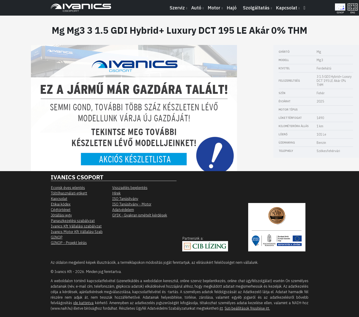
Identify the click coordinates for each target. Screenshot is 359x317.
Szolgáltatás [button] (256, 8)
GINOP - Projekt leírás (69, 242)
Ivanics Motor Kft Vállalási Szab (77, 231)
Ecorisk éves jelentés (68, 187)
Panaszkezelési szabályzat (73, 220)
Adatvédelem (123, 209)
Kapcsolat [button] (286, 8)
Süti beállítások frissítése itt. (247, 308)
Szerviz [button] (177, 8)
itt (221, 308)
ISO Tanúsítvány (125, 198)
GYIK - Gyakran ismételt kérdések (139, 215)
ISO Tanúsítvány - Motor (131, 204)
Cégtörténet (61, 209)
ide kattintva (83, 302)
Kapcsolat (59, 198)
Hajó (232, 8)
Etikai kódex (61, 204)
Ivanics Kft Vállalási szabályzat (76, 226)
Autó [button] (196, 8)
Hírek (116, 193)
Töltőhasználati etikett (69, 193)
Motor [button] (214, 8)
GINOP (57, 237)
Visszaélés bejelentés (129, 187)
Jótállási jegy (61, 215)
